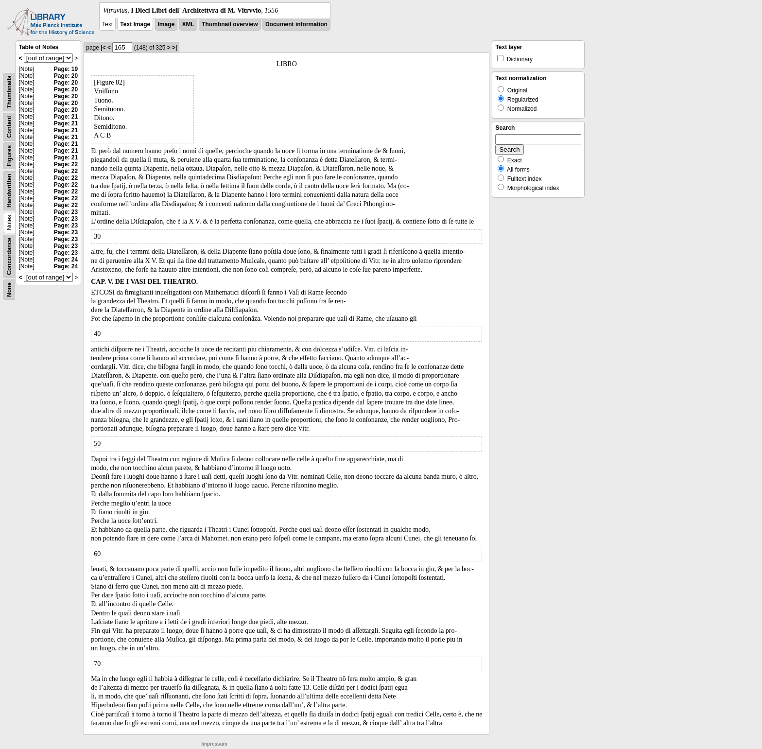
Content (9, 127)
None (9, 289)
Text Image (135, 24)
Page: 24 (66, 259)
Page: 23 (66, 212)
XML (188, 24)
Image (166, 24)
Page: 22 (66, 164)
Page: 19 (66, 69)
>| (174, 47)
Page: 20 (66, 75)
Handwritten (9, 191)
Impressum (214, 744)
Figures (9, 155)
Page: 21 (66, 116)
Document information (296, 24)
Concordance (9, 256)
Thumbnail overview (230, 24)
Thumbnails (9, 92)
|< (103, 47)
